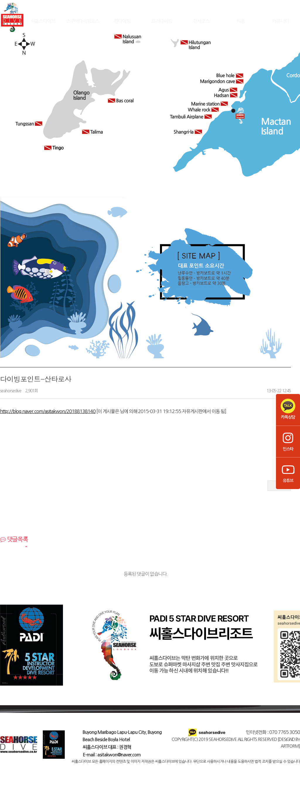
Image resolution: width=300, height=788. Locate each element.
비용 (241, 21)
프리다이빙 (161, 21)
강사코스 (201, 21)
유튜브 (288, 472)
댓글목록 (14, 539)
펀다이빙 (122, 21)
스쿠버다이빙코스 (82, 21)
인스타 (288, 441)
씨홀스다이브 (43, 21)
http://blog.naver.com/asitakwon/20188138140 (48, 411)
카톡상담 (288, 409)
